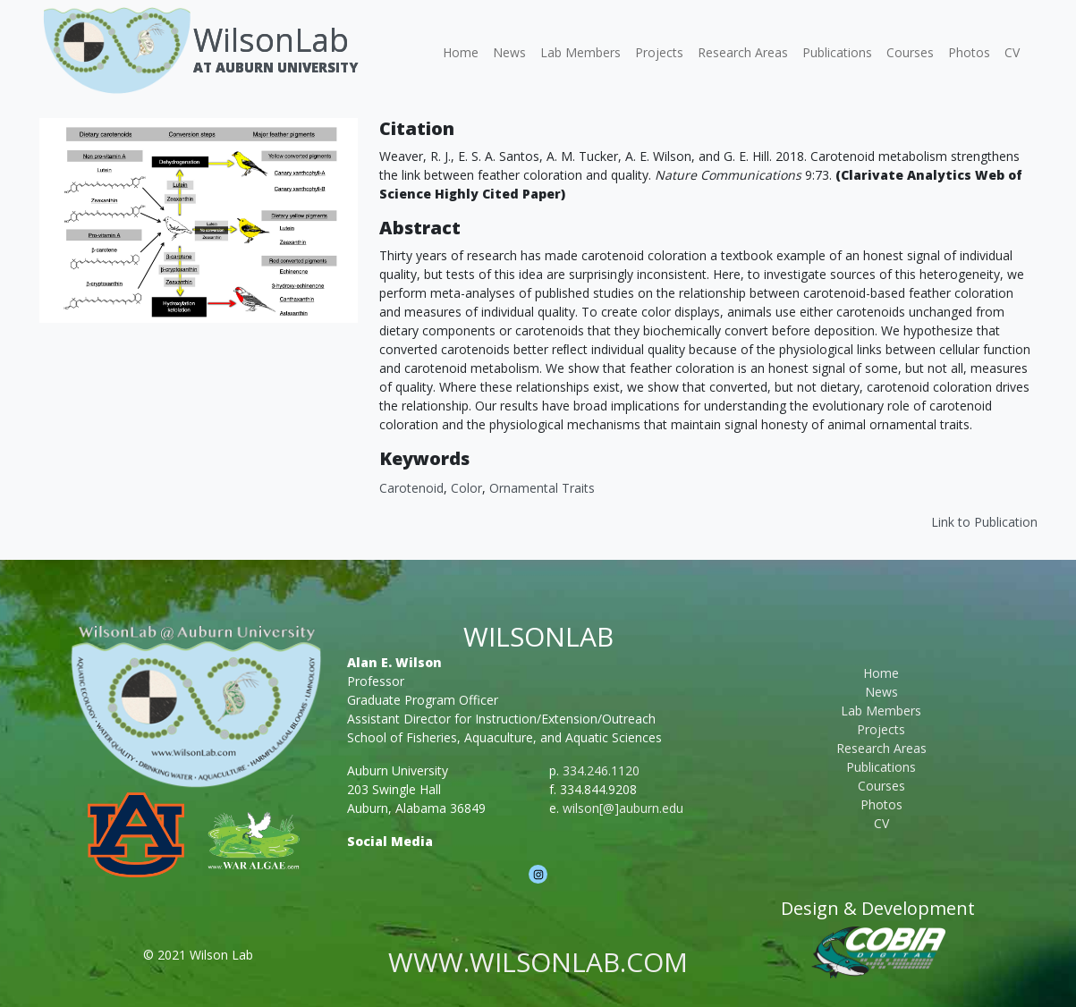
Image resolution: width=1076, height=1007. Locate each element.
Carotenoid (411, 487)
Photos (969, 52)
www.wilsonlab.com (538, 962)
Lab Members (580, 52)
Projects (659, 52)
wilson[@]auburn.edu (623, 808)
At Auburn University (275, 67)
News (509, 52)
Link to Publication (984, 521)
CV (1012, 52)
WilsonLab (271, 40)
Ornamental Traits (542, 487)
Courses (910, 52)
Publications (837, 52)
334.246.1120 (601, 770)
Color (466, 487)
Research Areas (743, 52)
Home (461, 52)
